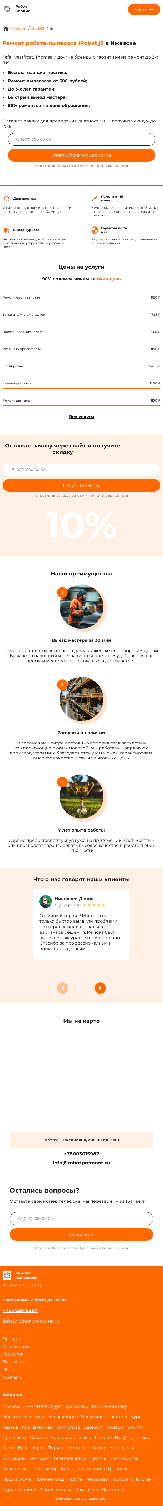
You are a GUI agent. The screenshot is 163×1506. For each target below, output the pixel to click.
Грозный (117, 1468)
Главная (18, 28)
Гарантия (13, 1354)
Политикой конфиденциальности (104, 165)
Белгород (39, 1458)
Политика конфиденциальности (81, 1498)
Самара (144, 1437)
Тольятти (135, 1427)
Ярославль (15, 1437)
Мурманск (112, 1489)
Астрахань (14, 1458)
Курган (144, 1479)
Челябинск (93, 1416)
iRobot (38, 28)
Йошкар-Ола (17, 1479)
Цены (9, 1369)
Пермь (55, 1447)
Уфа (25, 1427)
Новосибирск (62, 1416)
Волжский (72, 1468)
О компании (16, 1346)
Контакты (13, 1377)
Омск (9, 1447)
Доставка (13, 1361)
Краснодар (76, 1406)
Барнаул (92, 1427)
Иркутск (124, 1437)
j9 (51, 28)
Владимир (46, 1468)
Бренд (12, 1338)
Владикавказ (17, 1468)
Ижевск (114, 1427)
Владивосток (123, 1458)
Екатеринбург (125, 1416)
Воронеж (43, 1427)
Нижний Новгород (23, 1416)
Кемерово (96, 1479)
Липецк (27, 1489)
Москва (11, 1406)
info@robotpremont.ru (81, 1163)
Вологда (96, 1468)
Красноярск (31, 1447)
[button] (100, 988)
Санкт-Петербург (41, 1406)
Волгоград (68, 1427)
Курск (9, 1489)
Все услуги (81, 416)
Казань (10, 1427)
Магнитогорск (55, 1489)
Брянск (98, 1458)
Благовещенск (70, 1458)
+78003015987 (81, 1154)
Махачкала (86, 1489)
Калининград (49, 1479)
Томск (84, 1437)
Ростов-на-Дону (109, 1406)
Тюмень (103, 1437)
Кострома (122, 1479)
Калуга (74, 1479)
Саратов (39, 1437)
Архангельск (124, 1447)
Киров (99, 1447)
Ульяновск (77, 1447)
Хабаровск (63, 1437)
